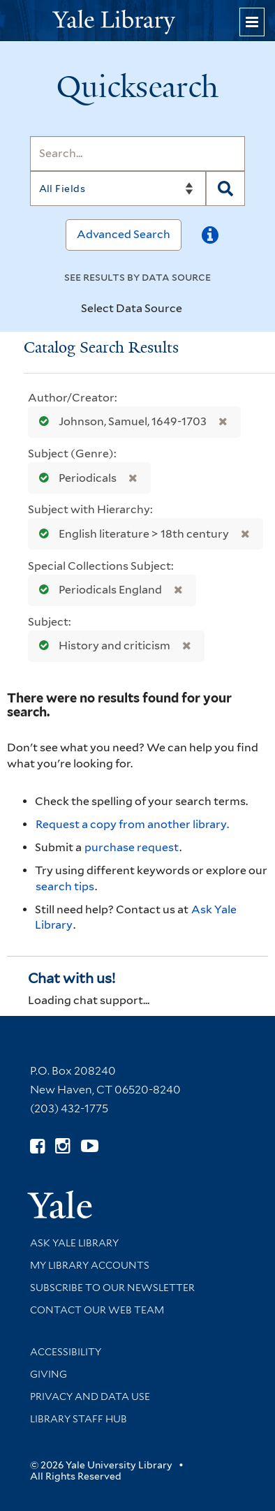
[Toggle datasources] (190, 309)
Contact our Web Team (97, 1309)
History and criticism (101, 645)
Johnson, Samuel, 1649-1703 (120, 421)
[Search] (138, 153)
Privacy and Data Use (90, 1396)
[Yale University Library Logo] (137, 20)
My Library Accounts (89, 1265)
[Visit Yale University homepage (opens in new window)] (59, 1200)
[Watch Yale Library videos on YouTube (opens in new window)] (89, 1146)
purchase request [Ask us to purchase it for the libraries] (131, 847)
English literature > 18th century (131, 533)
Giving (48, 1374)
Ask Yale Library (74, 1242)
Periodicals (75, 478)
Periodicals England (97, 589)
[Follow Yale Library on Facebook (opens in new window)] (37, 1146)
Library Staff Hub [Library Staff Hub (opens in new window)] (78, 1418)
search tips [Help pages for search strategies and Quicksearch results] (65, 886)
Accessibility (65, 1351)
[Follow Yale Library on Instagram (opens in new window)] (62, 1146)
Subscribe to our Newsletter (112, 1287)
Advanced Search (123, 234)
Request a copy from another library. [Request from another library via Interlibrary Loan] (132, 824)
